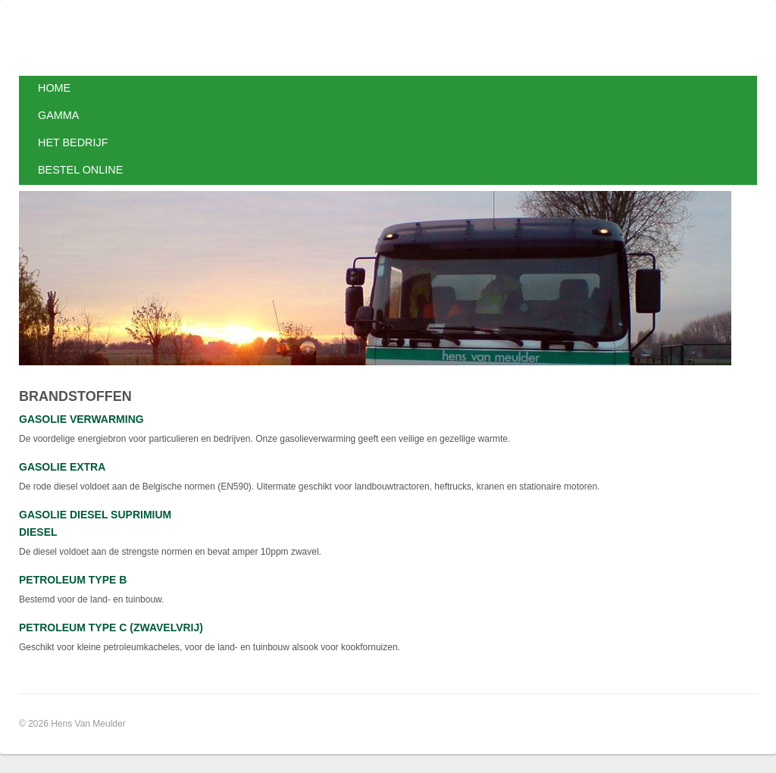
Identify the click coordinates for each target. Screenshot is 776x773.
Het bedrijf (73, 142)
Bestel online (80, 170)
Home (54, 88)
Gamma (58, 115)
